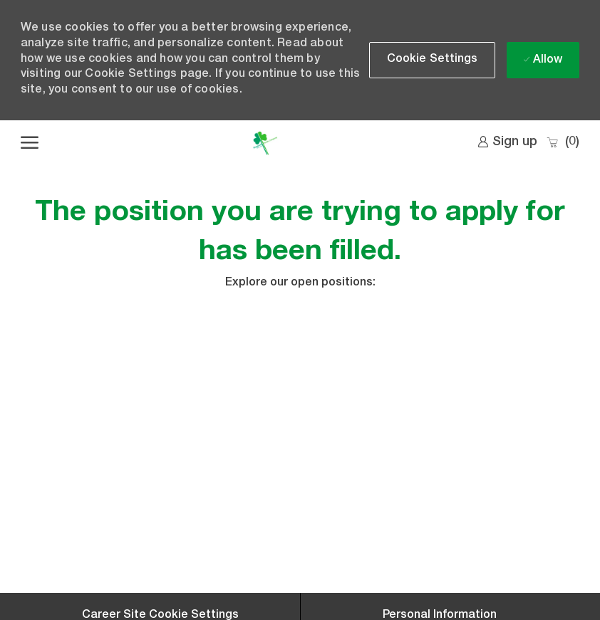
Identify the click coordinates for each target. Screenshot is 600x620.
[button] (432, 60)
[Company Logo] (265, 143)
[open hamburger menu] (29, 143)
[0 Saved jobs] (562, 142)
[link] (507, 142)
